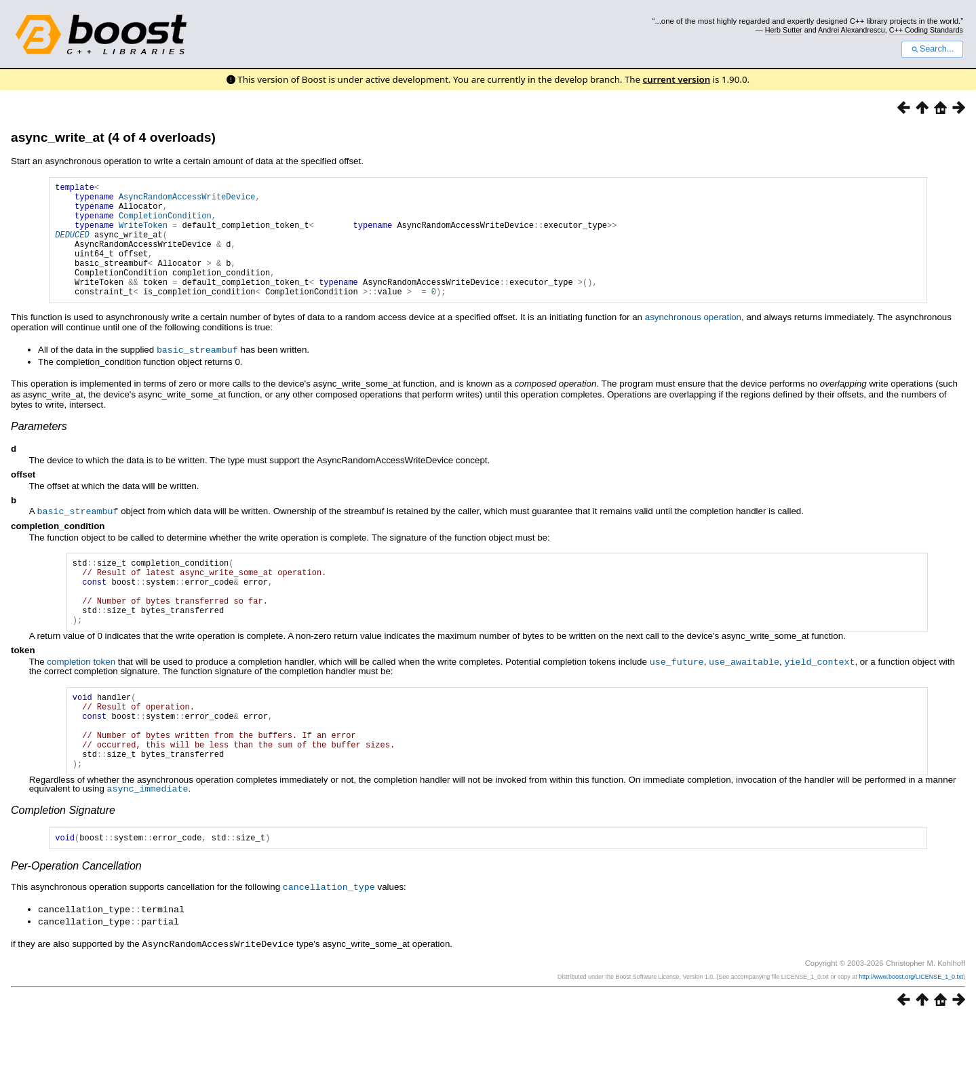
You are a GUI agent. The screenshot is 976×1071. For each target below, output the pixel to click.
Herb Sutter (783, 30)
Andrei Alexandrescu (851, 30)
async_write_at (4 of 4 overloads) (113, 137)
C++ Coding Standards (926, 30)
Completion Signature (63, 862)
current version (677, 79)
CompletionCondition (165, 223)
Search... (932, 49)
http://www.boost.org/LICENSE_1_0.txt (911, 1028)
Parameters (39, 450)
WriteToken (143, 235)
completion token (81, 699)
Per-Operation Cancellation (76, 920)
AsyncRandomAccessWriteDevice (187, 200)
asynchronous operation (693, 341)
